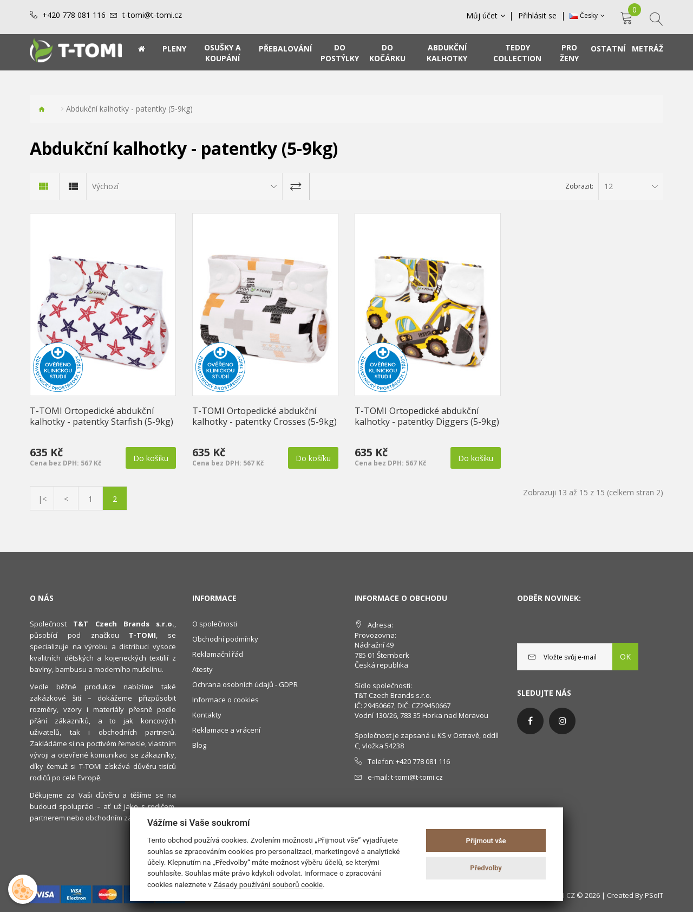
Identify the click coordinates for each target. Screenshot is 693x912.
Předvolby (486, 868)
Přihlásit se (538, 15)
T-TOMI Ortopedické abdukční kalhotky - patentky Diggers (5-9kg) (427, 416)
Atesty (202, 669)
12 (608, 186)
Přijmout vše (486, 841)
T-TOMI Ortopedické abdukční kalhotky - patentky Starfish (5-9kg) (101, 416)
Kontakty (206, 715)
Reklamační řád (217, 654)
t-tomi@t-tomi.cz (152, 15)
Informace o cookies (225, 699)
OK (625, 656)
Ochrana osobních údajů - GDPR (245, 684)
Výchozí (105, 186)
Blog (199, 745)
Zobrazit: (579, 186)
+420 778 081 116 (74, 15)
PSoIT (654, 895)
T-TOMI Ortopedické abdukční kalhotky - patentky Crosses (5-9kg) (264, 416)
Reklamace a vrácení (226, 730)
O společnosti (214, 624)
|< (42, 499)
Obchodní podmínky (225, 639)
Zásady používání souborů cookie (268, 884)
